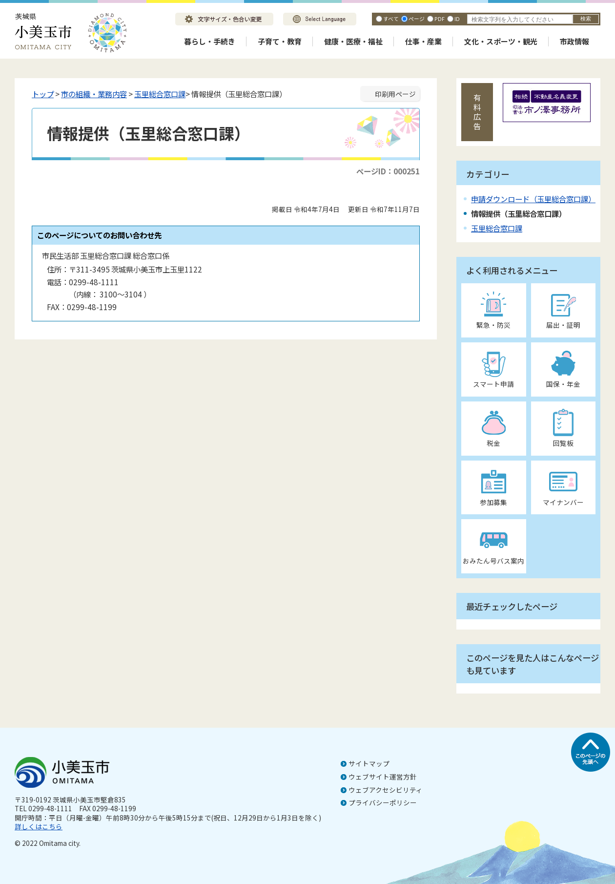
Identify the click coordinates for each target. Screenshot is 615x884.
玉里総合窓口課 (159, 93)
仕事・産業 (423, 41)
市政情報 (574, 41)
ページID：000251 (388, 171)
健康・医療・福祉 (353, 41)
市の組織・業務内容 (94, 93)
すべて (391, 18)
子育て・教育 (280, 41)
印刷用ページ (395, 94)
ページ (417, 18)
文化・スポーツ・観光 (500, 41)
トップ (43, 93)
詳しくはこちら (38, 826)
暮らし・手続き (209, 41)
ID (457, 18)
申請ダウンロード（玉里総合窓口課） (533, 198)
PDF (439, 18)
